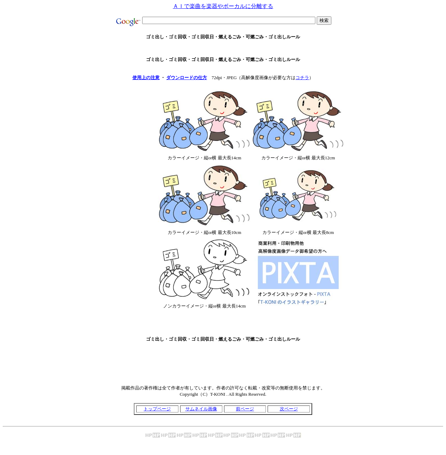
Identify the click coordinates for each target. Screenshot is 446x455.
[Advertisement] (223, 48)
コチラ (302, 77)
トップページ (157, 408)
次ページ (289, 408)
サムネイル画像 (201, 408)
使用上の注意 (146, 77)
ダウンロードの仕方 (186, 77)
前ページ (245, 408)
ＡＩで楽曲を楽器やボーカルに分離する (223, 6)
